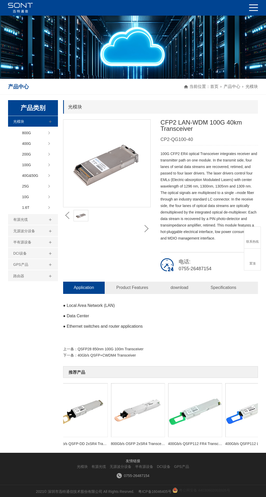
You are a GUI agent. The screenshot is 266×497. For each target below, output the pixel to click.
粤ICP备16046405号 (154, 491)
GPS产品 (20, 264)
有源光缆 (20, 219)
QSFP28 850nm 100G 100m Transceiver (111, 349)
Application (84, 287)
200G (26, 154)
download (179, 287)
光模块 (251, 86)
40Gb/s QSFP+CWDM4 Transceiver (107, 355)
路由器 (18, 276)
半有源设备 (22, 242)
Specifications (223, 287)
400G (26, 143)
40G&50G (30, 175)
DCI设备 (20, 253)
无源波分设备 (24, 231)
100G (26, 165)
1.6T (25, 207)
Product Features (132, 287)
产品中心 (232, 86)
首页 (214, 86)
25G (25, 186)
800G (26, 133)
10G (25, 197)
